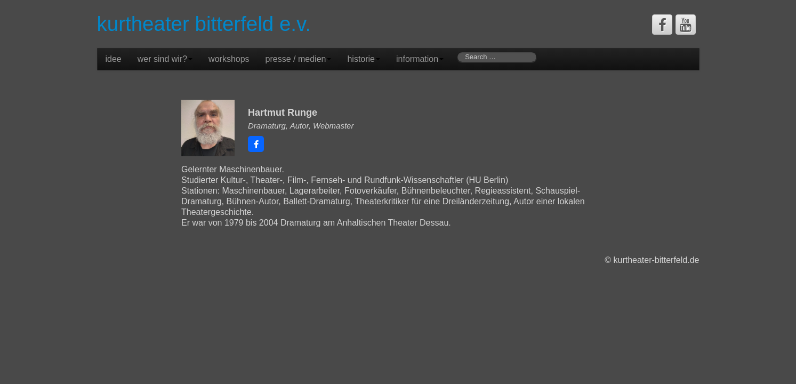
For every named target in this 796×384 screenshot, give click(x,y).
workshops (228, 58)
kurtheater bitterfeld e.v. (204, 23)
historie (363, 58)
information (420, 58)
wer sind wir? (165, 58)
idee (114, 58)
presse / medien (299, 58)
